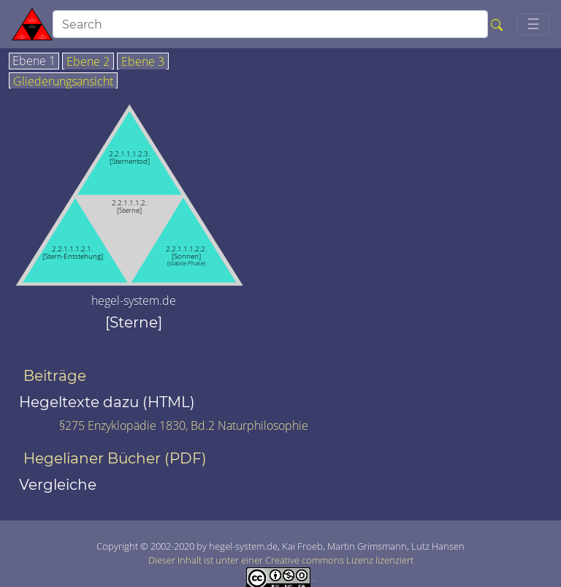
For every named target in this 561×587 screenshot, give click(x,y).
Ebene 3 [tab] (142, 62)
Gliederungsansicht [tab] (63, 82)
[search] (270, 24)
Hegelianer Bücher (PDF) (115, 458)
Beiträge (54, 376)
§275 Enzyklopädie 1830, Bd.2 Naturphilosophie (183, 425)
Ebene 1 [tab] (34, 61)
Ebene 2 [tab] (88, 62)
